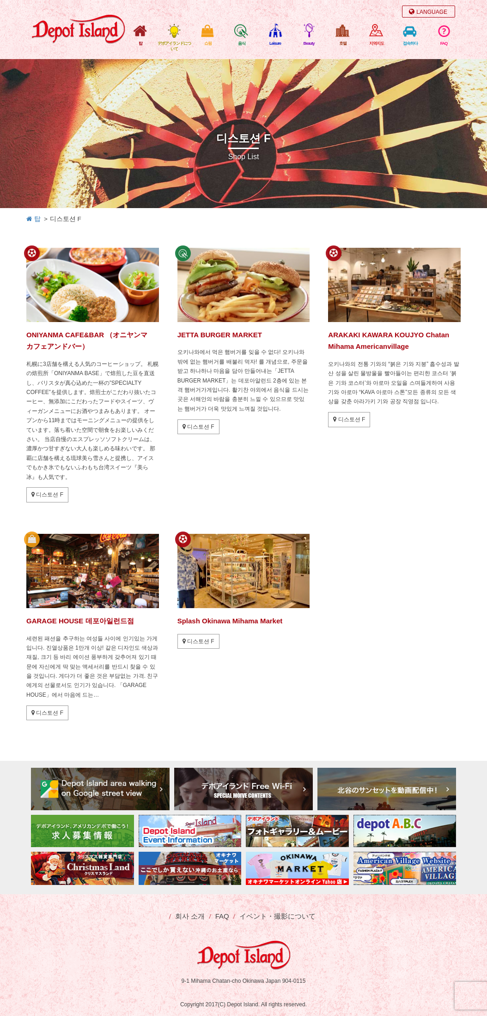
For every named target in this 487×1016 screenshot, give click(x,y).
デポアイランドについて (174, 46)
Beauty (308, 43)
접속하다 (410, 43)
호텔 (343, 43)
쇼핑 (208, 43)
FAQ (444, 43)
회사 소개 (190, 916)
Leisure (275, 43)
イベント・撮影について (277, 916)
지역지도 (376, 43)
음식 (241, 43)
